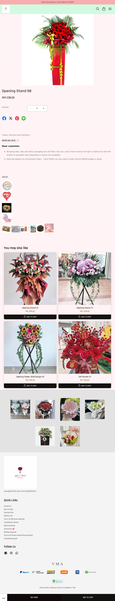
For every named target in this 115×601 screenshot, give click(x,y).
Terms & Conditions (65, 588)
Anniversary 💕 (9, 529)
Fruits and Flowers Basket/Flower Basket (18, 535)
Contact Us (7, 506)
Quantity (5, 107)
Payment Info (8, 512)
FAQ (74, 588)
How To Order (8, 509)
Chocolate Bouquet (10, 538)
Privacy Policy (44, 588)
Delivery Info (8, 516)
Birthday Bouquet (10, 532)
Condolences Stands (11, 522)
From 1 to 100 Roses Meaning (14, 519)
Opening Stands (9, 526)
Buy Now (34, 597)
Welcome (53, 588)
